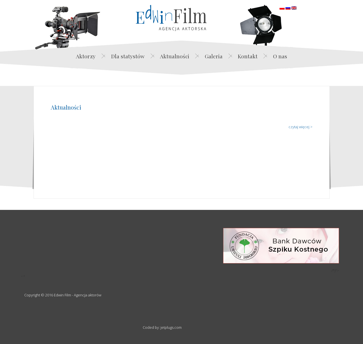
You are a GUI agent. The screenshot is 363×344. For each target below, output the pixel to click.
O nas (280, 56)
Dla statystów (128, 56)
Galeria (214, 56)
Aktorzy (86, 56)
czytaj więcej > (301, 126)
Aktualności (174, 56)
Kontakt (248, 56)
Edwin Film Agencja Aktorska (171, 18)
